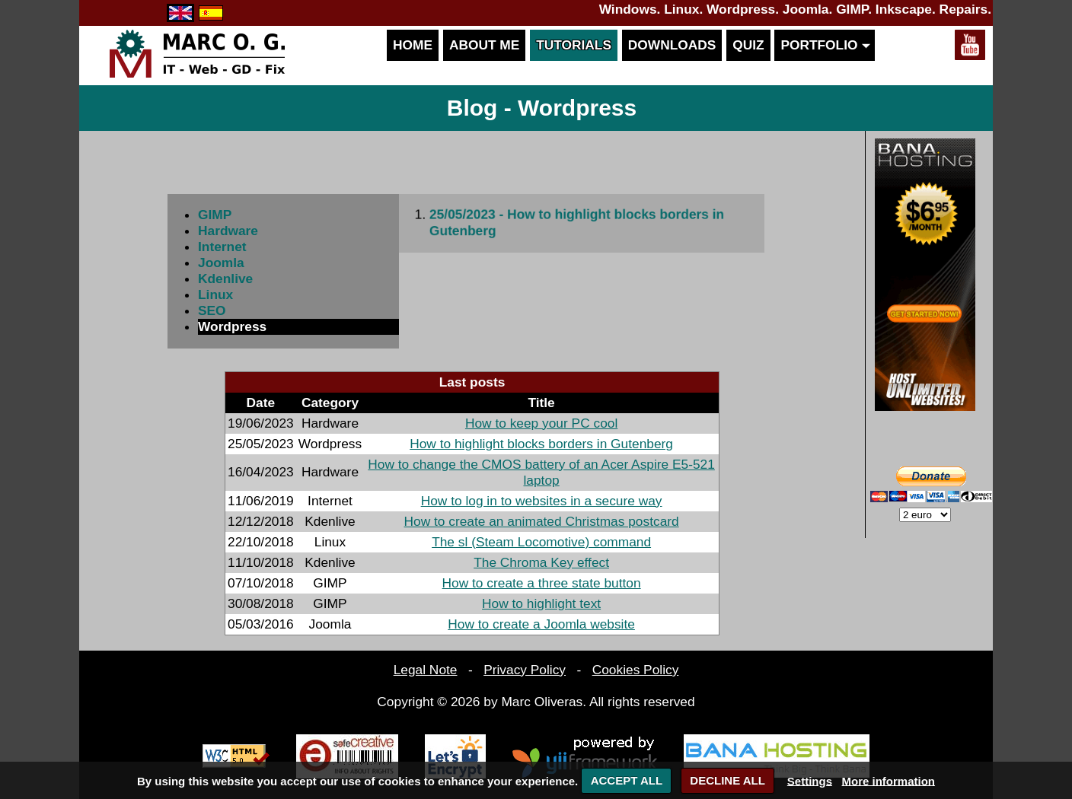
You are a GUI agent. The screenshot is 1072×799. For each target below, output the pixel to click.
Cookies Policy (635, 669)
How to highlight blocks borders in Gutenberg (541, 443)
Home (412, 45)
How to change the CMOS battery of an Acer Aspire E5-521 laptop (541, 472)
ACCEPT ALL (626, 780)
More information (889, 780)
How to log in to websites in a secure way (541, 500)
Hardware (228, 230)
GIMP (214, 214)
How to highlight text (541, 603)
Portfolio (824, 45)
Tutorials (573, 45)
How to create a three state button (541, 582)
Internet (222, 246)
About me (484, 45)
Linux (215, 294)
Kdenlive (225, 278)
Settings (809, 780)
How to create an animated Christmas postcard (541, 521)
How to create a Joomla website (541, 624)
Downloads (672, 45)
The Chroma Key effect (541, 562)
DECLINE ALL (727, 780)
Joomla (221, 262)
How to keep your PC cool (541, 423)
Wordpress (232, 326)
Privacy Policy (524, 669)
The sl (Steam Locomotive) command (541, 541)
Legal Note (426, 669)
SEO (212, 310)
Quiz (748, 45)
